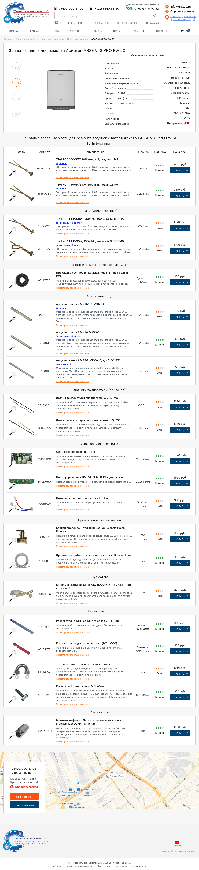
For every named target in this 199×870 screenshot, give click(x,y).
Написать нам (24, 796)
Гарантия (138, 30)
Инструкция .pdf (178, 123)
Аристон (59, 38)
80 (16, 98)
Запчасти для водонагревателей (33, 38)
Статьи (117, 30)
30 (16, 67)
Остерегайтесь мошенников (177, 851)
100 (16, 114)
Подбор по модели (77, 38)
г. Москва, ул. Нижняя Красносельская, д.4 (183, 17)
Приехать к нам (24, 805)
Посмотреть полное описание (72, 177)
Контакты (161, 30)
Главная (14, 30)
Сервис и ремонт (182, 11)
